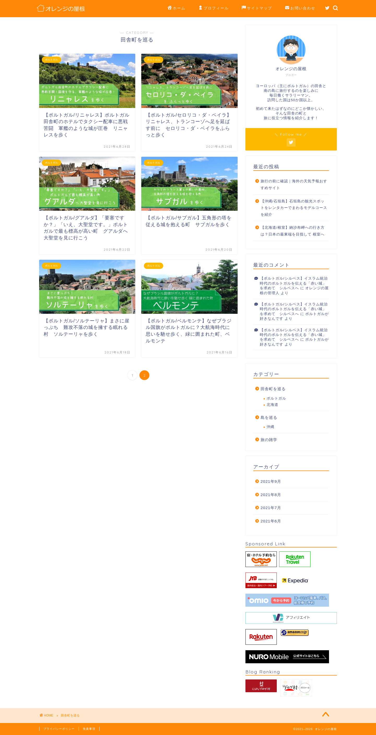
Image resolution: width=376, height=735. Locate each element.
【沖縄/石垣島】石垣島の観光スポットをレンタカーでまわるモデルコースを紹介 (294, 207)
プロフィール (213, 8)
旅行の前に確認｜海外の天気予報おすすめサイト (294, 184)
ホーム (176, 8)
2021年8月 (271, 494)
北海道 (272, 405)
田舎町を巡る (273, 389)
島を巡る (269, 417)
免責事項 (89, 728)
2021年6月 (271, 521)
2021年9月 (271, 481)
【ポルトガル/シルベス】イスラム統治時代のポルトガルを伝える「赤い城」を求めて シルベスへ (294, 283)
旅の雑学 (269, 439)
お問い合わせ (300, 8)
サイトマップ (257, 8)
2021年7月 (271, 507)
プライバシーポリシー (59, 728)
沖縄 (270, 427)
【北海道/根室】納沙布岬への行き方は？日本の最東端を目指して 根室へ (293, 231)
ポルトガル (276, 398)
